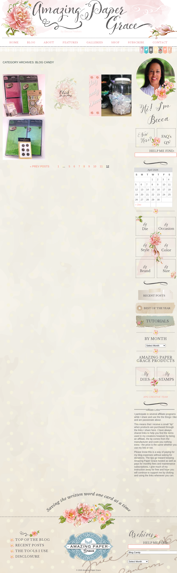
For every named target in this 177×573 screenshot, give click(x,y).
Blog (31, 42)
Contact (160, 42)
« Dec (138, 204)
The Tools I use (31, 551)
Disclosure (27, 556)
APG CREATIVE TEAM (155, 397)
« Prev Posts (39, 166)
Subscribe (136, 42)
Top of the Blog (32, 540)
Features (70, 42)
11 (101, 166)
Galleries (94, 42)
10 (94, 166)
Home (14, 42)
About (49, 42)
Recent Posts (29, 545)
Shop (115, 42)
